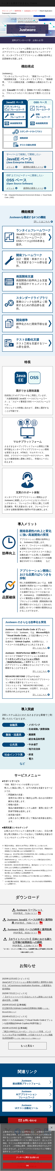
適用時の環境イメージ (33, 167)
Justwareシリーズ (30, 11)
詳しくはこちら (42, 221)
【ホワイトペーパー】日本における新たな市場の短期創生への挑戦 (30, 942)
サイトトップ (7, 11)
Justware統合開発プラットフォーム (26, 1082)
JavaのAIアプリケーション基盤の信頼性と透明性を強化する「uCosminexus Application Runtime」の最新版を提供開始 (27, 985)
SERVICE (18, 11)
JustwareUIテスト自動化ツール (26, 1107)
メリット (10, 167)
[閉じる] (51, 1134)
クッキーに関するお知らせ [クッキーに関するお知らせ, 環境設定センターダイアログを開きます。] (27, 1164)
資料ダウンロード (20, 40)
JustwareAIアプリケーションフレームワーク (26, 1094)
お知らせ (37, 40)
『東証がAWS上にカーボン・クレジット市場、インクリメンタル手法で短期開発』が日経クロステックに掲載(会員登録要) (27, 1034)
